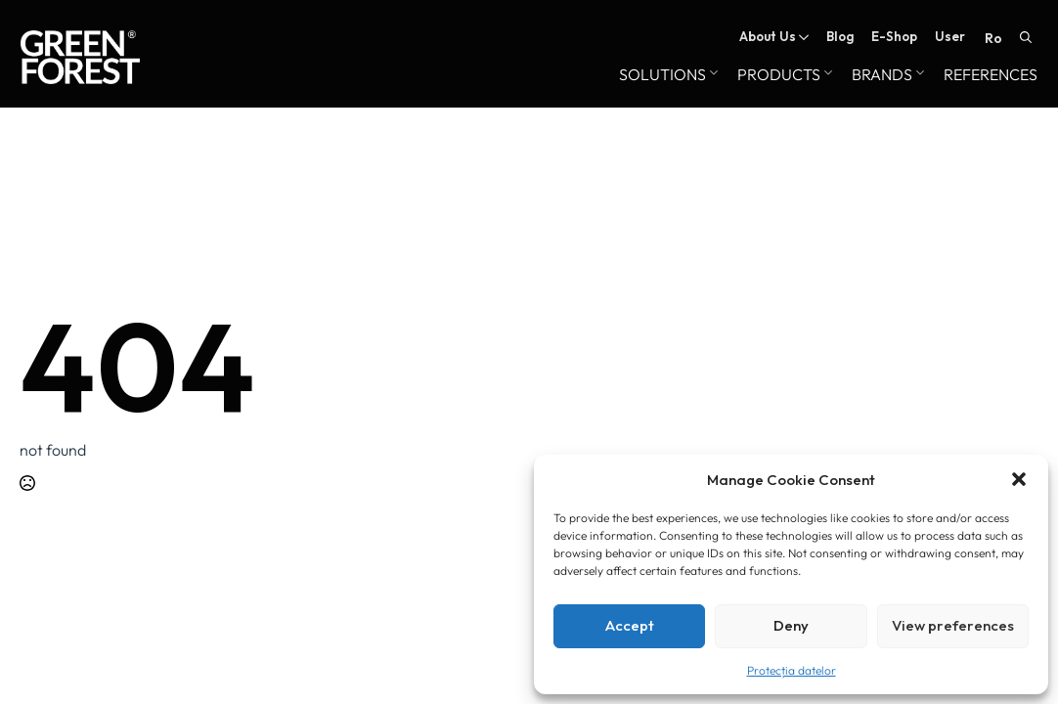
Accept (629, 625)
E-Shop (894, 36)
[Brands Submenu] (918, 75)
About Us (767, 36)
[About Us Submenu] (802, 36)
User (950, 36)
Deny (791, 625)
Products (778, 75)
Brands (882, 75)
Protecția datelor (791, 670)
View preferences (953, 625)
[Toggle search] (1025, 37)
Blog (840, 36)
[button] (1019, 479)
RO (993, 38)
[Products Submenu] (826, 75)
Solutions (662, 75)
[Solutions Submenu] (712, 75)
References (990, 75)
